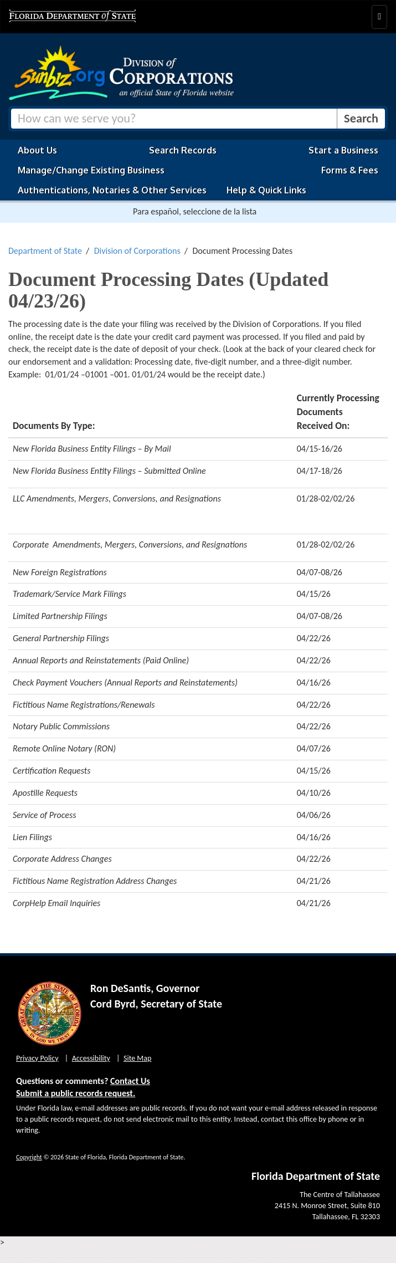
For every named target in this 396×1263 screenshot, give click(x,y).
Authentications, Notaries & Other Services (112, 190)
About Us (37, 150)
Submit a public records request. (75, 1093)
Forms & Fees (349, 170)
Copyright (29, 1157)
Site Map (137, 1058)
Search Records (183, 150)
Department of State (45, 251)
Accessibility (91, 1058)
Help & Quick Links (266, 190)
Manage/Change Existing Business (91, 170)
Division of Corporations (137, 251)
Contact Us (130, 1081)
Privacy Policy (37, 1058)
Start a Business (343, 150)
